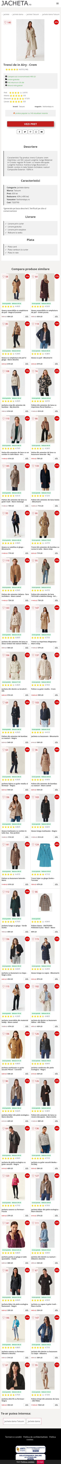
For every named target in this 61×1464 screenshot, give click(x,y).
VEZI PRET (30, 124)
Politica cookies (27, 1462)
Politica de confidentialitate (35, 1437)
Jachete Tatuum (33, 14)
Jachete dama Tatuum (50, 14)
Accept (40, 1462)
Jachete (6, 14)
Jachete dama (18, 14)
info (26, 316)
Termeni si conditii (13, 1437)
